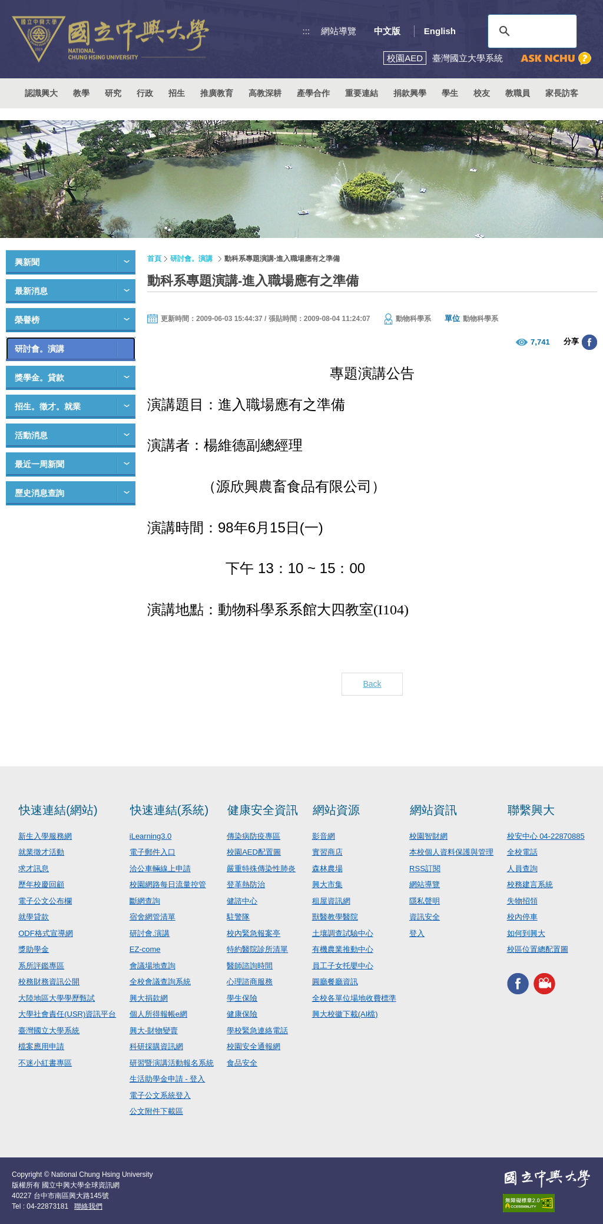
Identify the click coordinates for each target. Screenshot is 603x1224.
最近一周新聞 (39, 464)
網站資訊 (433, 809)
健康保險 (242, 1014)
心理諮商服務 (250, 981)
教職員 (517, 93)
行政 (145, 93)
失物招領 (522, 901)
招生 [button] (176, 93)
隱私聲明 (424, 901)
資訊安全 (424, 916)
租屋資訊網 (331, 901)
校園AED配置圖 (254, 852)
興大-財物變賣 (154, 1030)
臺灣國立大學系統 (48, 1030)
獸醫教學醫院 (335, 916)
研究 (113, 93)
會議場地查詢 (152, 965)
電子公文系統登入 (160, 1095)
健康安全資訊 (262, 809)
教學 (81, 93)
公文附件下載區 (156, 1111)
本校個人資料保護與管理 (451, 852)
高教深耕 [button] (265, 93)
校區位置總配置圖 (537, 949)
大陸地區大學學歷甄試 (56, 998)
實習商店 (327, 852)
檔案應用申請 (41, 1046)
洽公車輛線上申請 (160, 868)
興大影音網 (544, 984)
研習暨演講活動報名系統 (172, 1062)
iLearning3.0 (151, 836)
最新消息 (31, 291)
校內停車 (522, 916)
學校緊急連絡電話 (257, 1030)
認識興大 (41, 93)
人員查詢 (522, 868)
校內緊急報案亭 (253, 933)
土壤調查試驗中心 (342, 933)
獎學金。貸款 (39, 377)
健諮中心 (242, 901)
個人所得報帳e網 (158, 1014)
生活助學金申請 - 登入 (168, 1078)
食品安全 (242, 1062)
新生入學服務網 (45, 836)
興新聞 (27, 262)
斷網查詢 (145, 901)
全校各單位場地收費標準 (354, 998)
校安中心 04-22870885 (546, 836)
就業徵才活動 (41, 852)
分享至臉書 (589, 342)
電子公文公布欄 (45, 901)
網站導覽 (338, 31)
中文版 (387, 31)
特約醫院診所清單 (257, 949)
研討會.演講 (150, 933)
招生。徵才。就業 (48, 406)
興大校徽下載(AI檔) (345, 1014)
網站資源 (336, 809)
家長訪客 (561, 93)
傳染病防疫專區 (253, 836)
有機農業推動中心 (342, 949)
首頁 (154, 258)
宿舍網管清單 (152, 916)
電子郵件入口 (152, 852)
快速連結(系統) (169, 809)
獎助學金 (33, 949)
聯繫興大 (531, 809)
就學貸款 (33, 916)
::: (306, 31)
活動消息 (31, 435)
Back (372, 684)
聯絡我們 (88, 1206)
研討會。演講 (39, 348)
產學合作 (313, 93)
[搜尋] (530, 31)
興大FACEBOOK (518, 984)
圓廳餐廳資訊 (335, 981)
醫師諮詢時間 (250, 965)
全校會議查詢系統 (160, 981)
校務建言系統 (530, 884)
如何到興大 (526, 933)
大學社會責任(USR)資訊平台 (67, 1014)
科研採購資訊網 (156, 1046)
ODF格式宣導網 (45, 933)
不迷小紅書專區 (45, 1062)
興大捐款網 (149, 998)
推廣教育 (216, 93)
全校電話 (522, 852)
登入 (417, 933)
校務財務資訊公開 (48, 981)
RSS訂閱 (424, 868)
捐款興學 (409, 93)
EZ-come (145, 949)
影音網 (323, 836)
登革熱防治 (246, 884)
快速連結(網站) (58, 809)
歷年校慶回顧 (41, 884)
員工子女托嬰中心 (342, 965)
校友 (481, 93)
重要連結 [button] (361, 93)
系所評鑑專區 (41, 965)
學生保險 (242, 998)
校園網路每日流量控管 (168, 884)
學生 (450, 93)
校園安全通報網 (253, 1046)
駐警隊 (238, 916)
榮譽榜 (27, 320)
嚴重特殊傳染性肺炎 (261, 868)
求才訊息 (33, 868)
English (440, 31)
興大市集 (327, 884)
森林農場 (327, 868)
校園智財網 (428, 836)
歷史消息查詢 (39, 493)
